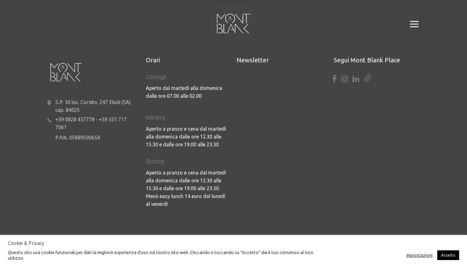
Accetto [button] (448, 255)
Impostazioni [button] (419, 255)
